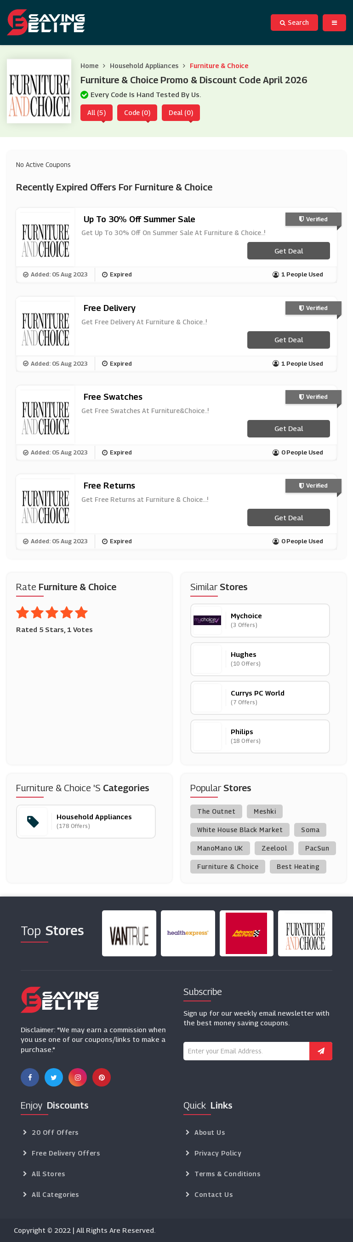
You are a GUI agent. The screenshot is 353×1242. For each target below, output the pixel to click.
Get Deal (288, 251)
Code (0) (137, 112)
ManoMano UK (220, 848)
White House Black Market (240, 830)
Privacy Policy (217, 1153)
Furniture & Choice (219, 65)
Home (89, 65)
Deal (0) (181, 112)
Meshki (265, 811)
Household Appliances (144, 65)
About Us (209, 1132)
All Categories (55, 1194)
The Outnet (216, 811)
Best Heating (298, 866)
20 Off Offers (55, 1132)
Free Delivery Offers (66, 1153)
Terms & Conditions (227, 1174)
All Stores (48, 1174)
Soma (310, 830)
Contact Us (213, 1194)
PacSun (317, 848)
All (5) (96, 112)
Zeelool (274, 848)
